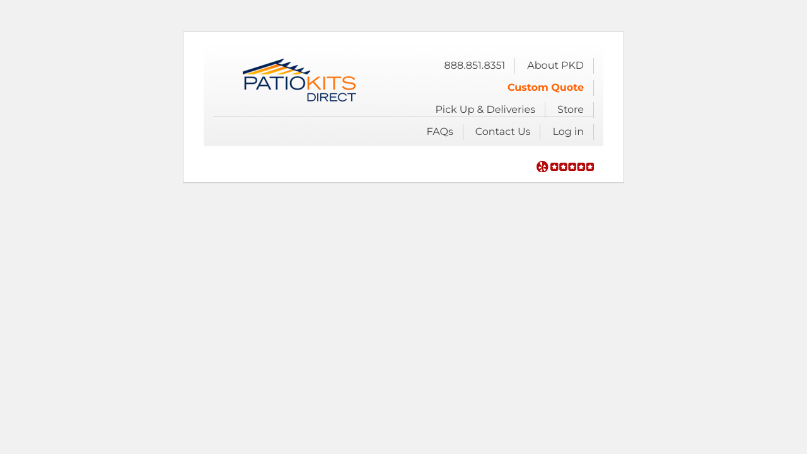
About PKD (555, 66)
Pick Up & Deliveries (485, 110)
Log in (568, 132)
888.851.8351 (474, 66)
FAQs (440, 132)
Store (570, 110)
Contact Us (503, 132)
